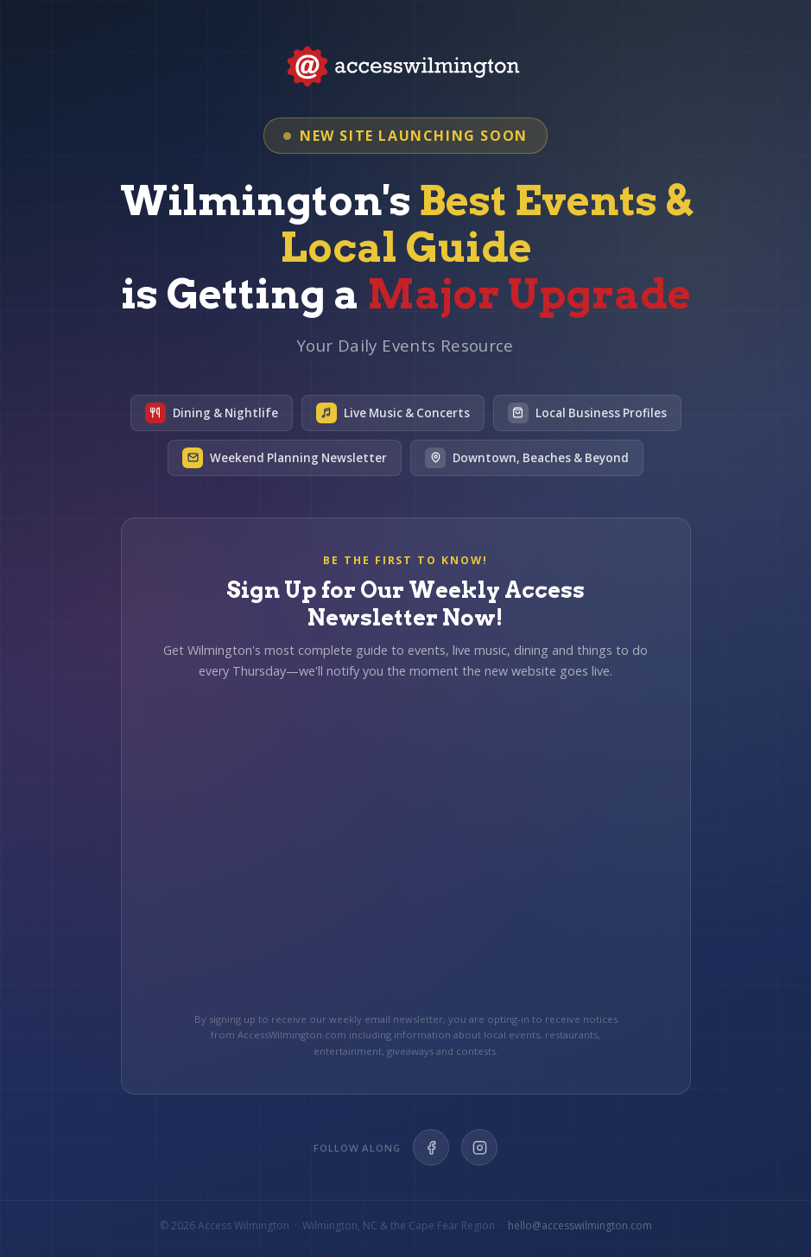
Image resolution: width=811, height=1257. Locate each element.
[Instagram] (479, 1147)
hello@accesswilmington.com (580, 1225)
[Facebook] (431, 1147)
